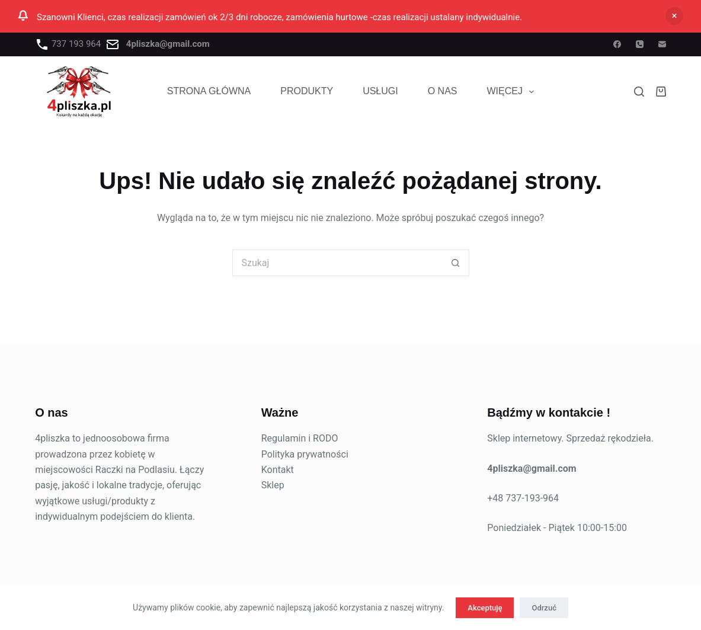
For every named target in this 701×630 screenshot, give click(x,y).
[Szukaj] (639, 92)
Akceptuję (485, 607)
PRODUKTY (306, 91)
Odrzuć (544, 607)
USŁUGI (380, 91)
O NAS (442, 91)
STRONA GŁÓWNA (209, 91)
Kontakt (277, 469)
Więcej (513, 92)
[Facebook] (617, 44)
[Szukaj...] (337, 263)
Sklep (272, 485)
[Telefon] (640, 44)
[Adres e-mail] (662, 44)
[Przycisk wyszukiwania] (456, 263)
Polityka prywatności (304, 454)
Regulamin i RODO (299, 438)
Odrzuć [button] (674, 16)
